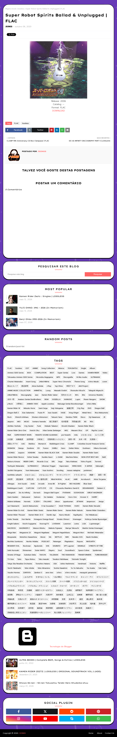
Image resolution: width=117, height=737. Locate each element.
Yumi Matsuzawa (32, 470)
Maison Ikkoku (39, 528)
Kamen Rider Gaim (90, 452)
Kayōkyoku (77, 515)
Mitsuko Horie (29, 408)
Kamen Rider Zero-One (16, 430)
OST (27, 368)
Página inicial (10, 8)
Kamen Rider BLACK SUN (49, 452)
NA (50, 537)
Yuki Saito (102, 568)
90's (91, 421)
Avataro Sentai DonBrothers (29, 399)
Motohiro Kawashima (28, 537)
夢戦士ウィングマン (24, 594)
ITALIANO (47, 501)
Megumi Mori (78, 532)
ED (38, 448)
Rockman (27, 546)
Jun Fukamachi (13, 506)
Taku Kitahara (71, 461)
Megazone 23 (25, 532)
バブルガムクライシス (16, 586)
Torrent (98, 461)
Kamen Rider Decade (91, 506)
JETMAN (80, 501)
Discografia (68, 377)
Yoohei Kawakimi (60, 568)
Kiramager (77, 519)
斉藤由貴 (10, 599)
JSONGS (8, 26)
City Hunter (29, 426)
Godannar (60, 497)
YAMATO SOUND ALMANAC (46, 435)
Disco (83, 417)
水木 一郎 (82, 439)
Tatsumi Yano (56, 417)
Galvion (37, 497)
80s (83, 395)
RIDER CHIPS (29, 461)
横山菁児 (89, 599)
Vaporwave (64, 466)
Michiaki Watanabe (95, 532)
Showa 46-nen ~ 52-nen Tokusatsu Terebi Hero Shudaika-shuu (53, 683)
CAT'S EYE (42, 488)
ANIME (35, 368)
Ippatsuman (68, 501)
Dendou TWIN (71, 417)
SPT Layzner (69, 546)
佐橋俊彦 (19, 439)
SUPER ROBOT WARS (23, 435)
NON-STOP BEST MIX (90, 457)
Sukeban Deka (30, 555)
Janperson (91, 501)
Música (61, 368)
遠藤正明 (70, 408)
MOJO (26, 421)
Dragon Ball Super (51, 492)
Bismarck (42, 443)
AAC (23, 443)
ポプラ (85, 586)
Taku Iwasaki (44, 559)
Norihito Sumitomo (15, 541)
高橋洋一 (89, 608)
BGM (46, 399)
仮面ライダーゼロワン (44, 590)
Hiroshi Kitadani (68, 426)
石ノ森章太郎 (42, 479)
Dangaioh (11, 492)
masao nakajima (73, 470)
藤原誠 (39, 608)
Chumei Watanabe (15, 381)
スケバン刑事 (51, 581)
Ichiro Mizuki (93, 381)
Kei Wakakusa (91, 515)
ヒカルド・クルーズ (59, 586)
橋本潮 (99, 599)
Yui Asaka (91, 568)
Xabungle (99, 466)
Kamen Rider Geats (35, 510)
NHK (67, 537)
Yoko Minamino (44, 568)
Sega (60, 461)
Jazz (36, 395)
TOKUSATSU (72, 368)
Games (81, 372)
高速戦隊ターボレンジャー (40, 612)
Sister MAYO (40, 550)
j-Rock (10, 404)
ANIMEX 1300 (32, 404)
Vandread (82, 563)
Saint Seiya (43, 408)
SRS (53, 461)
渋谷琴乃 (72, 603)
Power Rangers (90, 399)
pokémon (88, 470)
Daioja (21, 448)
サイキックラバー (63, 475)
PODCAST (46, 541)
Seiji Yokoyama (57, 408)
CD (51, 488)
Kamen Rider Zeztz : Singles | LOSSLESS (41, 296)
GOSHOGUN (79, 492)
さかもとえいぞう (46, 475)
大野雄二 (19, 404)
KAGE (63, 412)
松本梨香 (65, 421)
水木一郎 (10, 399)
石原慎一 (93, 439)
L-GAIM (59, 457)
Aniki (33, 483)
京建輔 (29, 590)
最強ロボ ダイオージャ (39, 599)
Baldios (32, 443)
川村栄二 (40, 439)
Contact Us (109, 733)
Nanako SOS (77, 537)
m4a (76, 435)
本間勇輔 (54, 599)
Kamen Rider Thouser (16, 515)
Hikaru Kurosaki (100, 448)
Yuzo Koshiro (47, 470)
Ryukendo (38, 546)
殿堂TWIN (42, 603)
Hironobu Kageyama (44, 377)
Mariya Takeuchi (72, 528)
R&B (9, 435)
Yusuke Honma (13, 572)
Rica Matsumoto (101, 412)
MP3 (58, 377)
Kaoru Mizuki (64, 515)
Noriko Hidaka (32, 541)
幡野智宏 (89, 594)
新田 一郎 (102, 475)
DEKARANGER (88, 488)
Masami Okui (76, 430)
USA (55, 563)
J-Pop (49, 386)
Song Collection (48, 368)
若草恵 (31, 608)
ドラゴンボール (80, 475)
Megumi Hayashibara (61, 532)
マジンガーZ (96, 586)
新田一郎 (71, 439)
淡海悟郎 (62, 603)
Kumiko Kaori (47, 457)
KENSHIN (31, 452)
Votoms (93, 563)
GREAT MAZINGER (94, 492)
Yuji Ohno (59, 386)
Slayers (51, 550)
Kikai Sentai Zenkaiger (52, 430)
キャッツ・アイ (87, 577)
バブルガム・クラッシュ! (38, 586)
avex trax (49, 572)
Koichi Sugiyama (29, 523)
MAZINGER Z (24, 528)
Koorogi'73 (44, 523)
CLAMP (71, 443)
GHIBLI (54, 448)
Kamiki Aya (51, 515)
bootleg (60, 470)
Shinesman (27, 550)
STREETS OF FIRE (96, 546)
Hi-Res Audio (81, 377)
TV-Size (10, 559)
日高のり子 (22, 599)
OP (87, 430)
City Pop (80, 408)
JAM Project (83, 386)
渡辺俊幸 (19, 479)
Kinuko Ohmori (63, 519)
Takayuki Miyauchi (95, 390)
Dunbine (30, 448)
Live (73, 372)
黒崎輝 (77, 612)
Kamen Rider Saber (50, 395)
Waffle (102, 563)
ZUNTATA (27, 572)
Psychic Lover (97, 430)
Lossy (48, 390)
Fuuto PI (41, 412)
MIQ (66, 430)
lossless (21, 8)
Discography (26, 395)
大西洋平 (49, 594)
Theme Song (79, 381)
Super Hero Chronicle (62, 381)
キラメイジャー (102, 577)
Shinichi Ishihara (21, 417)
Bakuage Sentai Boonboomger (70, 404)
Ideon (57, 501)
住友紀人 (59, 590)
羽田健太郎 (76, 421)
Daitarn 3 (101, 488)
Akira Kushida (37, 386)
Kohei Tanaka (32, 457)
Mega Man (11, 532)
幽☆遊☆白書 (101, 594)
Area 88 (51, 483)
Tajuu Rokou (30, 559)
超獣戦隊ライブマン (64, 608)
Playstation (69, 541)
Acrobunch (85, 479)
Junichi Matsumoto (30, 506)
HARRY (94, 497)
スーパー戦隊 (65, 581)
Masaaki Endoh (60, 390)
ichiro (59, 572)
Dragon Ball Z (13, 412)
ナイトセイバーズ (97, 581)
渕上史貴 (83, 603)
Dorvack (37, 492)
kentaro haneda (39, 421)
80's (76, 395)
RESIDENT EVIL (13, 546)
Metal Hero (86, 412)
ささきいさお (86, 435)
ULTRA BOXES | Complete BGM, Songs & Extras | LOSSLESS (52, 660)
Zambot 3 (38, 572)
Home (91, 733)
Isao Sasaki (52, 412)
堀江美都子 (53, 421)
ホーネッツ (74, 586)
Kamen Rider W (13, 408)
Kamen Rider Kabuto (74, 510)
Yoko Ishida (29, 568)
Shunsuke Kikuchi (77, 390)
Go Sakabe (48, 497)
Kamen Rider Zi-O (36, 515)
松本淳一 (72, 599)
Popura (80, 541)
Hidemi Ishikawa (13, 501)
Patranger (57, 541)
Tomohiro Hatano (43, 563)
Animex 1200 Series (15, 372)
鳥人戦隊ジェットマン (62, 612)
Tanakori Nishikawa (60, 559)
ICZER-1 (37, 501)
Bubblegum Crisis (57, 443)
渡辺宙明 (24, 386)
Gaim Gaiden (12, 497)
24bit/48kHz (44, 381)
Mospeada (11, 537)
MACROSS (11, 528)
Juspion (21, 452)
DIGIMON (11, 448)
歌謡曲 (32, 603)
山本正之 (70, 594)
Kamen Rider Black (86, 426)
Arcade (41, 483)
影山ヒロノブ (12, 386)
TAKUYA (42, 555)
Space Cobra (83, 550)
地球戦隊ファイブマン (94, 590)
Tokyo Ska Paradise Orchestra (19, 563)
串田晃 (20, 590)
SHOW (102, 399)
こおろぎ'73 (27, 577)
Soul (60, 550)
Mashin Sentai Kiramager (92, 528)
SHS (47, 546)
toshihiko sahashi (14, 475)
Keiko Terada (12, 519)
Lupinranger (94, 523)
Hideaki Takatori (51, 426)
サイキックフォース (34, 581)
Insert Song (31, 381)
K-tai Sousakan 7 (48, 506)
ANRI (75, 479)
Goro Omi (72, 497)
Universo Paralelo (96, 395)
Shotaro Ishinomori (40, 417)
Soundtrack (70, 550)
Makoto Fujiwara (55, 528)
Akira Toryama (100, 479)
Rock (9, 417)
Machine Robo (72, 457)
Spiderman (97, 550)
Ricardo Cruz (42, 461)
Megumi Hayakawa (41, 532)
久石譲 (10, 439)
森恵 (81, 599)
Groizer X (84, 497)
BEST (52, 372)
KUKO (77, 506)
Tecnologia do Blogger (39, 646)
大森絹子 (38, 594)
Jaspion (10, 421)
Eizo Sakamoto (28, 412)
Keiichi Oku (34, 430)
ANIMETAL (38, 390)
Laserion (67, 523)
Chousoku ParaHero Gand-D (67, 488)
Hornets (27, 501)
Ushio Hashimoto (67, 563)
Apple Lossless (47, 404)
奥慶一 (92, 475)
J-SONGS (11, 452)
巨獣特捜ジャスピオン (56, 439)
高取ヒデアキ (12, 443)
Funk (39, 426)
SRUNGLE (81, 546)
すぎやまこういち (43, 577)
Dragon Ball (99, 408)
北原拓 (69, 590)
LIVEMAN (56, 523)
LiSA (84, 523)
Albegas (10, 483)
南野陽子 (78, 590)
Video (105, 372)
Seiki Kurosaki (13, 550)
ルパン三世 (99, 435)
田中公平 (102, 603)
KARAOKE (68, 399)
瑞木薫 (92, 603)
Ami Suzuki (22, 483)
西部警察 (49, 608)
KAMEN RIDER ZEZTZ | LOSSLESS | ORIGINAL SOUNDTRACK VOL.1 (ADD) (60, 671)
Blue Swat (87, 483)
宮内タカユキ (66, 395)
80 (85, 421)
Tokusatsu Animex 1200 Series (20, 377)
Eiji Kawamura (94, 417)
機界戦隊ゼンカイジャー (16, 603)
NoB (104, 457)
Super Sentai (63, 372)
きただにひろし (13, 577)
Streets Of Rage (14, 555)
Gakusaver (26, 497)
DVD (89, 408)
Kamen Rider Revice (15, 457)
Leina (76, 523)
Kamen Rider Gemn (54, 510)
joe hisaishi (66, 435)
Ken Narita (26, 519)
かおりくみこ (30, 475)
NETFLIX (58, 537)
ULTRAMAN (95, 377)
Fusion (45, 448)
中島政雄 (10, 590)
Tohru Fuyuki (86, 461)
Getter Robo (74, 448)
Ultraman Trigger (49, 466)
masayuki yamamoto (88, 572)
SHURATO (56, 546)
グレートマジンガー (15, 581)
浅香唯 (52, 603)
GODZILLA (56, 399)
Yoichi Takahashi (14, 568)
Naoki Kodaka (92, 537)
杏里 (63, 599)
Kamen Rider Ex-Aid (15, 510)
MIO (19, 421)
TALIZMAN (54, 555)
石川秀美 (10, 608)
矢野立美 (30, 479)
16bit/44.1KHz (56, 479)
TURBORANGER (101, 555)
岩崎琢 (79, 594)
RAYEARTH (90, 541)
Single (83, 368)
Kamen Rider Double (71, 452)
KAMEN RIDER (93, 372)
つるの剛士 (57, 577)
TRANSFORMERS (84, 555)
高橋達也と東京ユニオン (16, 612)
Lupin (78, 399)
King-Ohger (74, 412)
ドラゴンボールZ (79, 581)
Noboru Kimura (13, 461)
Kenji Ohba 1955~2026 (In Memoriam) (39, 319)
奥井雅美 (59, 594)
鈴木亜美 (78, 608)
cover (104, 381)
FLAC (16, 123)
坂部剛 (10, 594)
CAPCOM (30, 488)
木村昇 (10, 479)
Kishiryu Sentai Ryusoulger (96, 519)
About (99, 733)
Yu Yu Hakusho (77, 568)
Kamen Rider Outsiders (95, 510)
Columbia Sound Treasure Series (91, 443)
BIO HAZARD (75, 483)
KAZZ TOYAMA (65, 506)
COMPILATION (40, 372)
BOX (29, 372)
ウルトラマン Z (71, 577)
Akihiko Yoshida (14, 426)
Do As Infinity (24, 492)
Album (92, 368)
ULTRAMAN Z (33, 466)
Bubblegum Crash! (15, 488)
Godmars (86, 448)
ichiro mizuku (70, 572)
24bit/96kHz (12, 395)
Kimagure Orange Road (43, 519)
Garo (63, 448)
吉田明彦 (30, 439)
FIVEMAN (66, 492)
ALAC (67, 479)
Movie (42, 537)
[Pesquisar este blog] (45, 274)
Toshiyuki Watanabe (15, 466)
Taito (19, 559)
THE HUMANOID (68, 555)
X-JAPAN (88, 466)
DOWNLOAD (58, 110)
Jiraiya (101, 501)
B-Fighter (62, 483)
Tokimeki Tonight (79, 559)
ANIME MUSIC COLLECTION (18, 390)
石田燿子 (21, 608)
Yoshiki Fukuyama (14, 470)
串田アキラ (70, 386)
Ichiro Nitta (91, 404)
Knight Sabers (13, 523)
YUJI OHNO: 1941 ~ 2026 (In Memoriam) (41, 308)
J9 (104, 417)
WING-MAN (76, 466)
